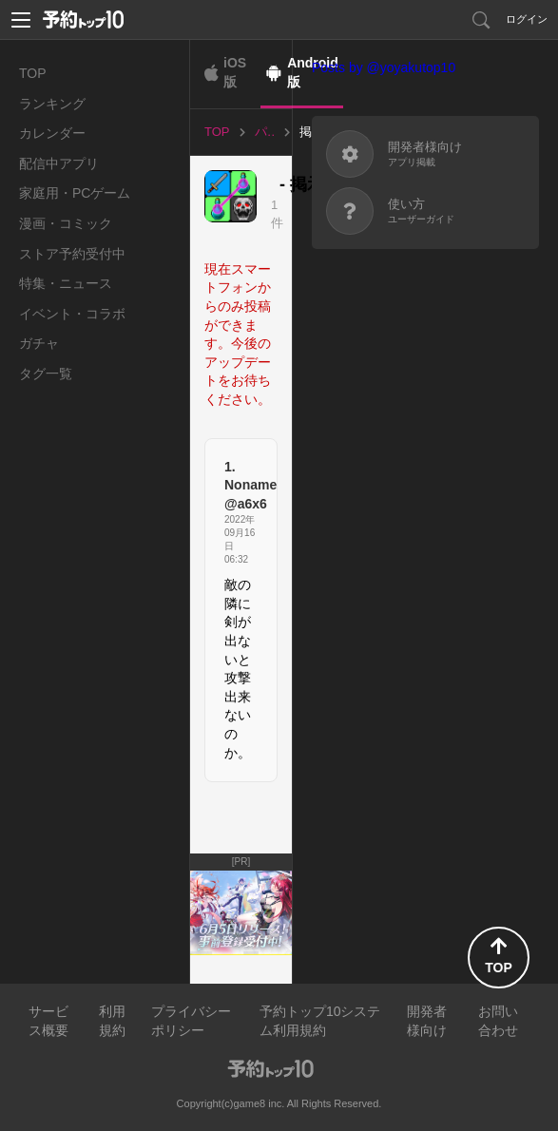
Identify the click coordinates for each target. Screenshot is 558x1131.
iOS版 (234, 72)
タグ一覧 (45, 373)
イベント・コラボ (72, 313)
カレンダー (52, 133)
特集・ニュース (65, 283)
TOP (33, 73)
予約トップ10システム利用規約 (320, 1021)
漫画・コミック (65, 223)
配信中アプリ (59, 163)
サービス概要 (48, 1021)
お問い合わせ (498, 1021)
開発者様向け (427, 1021)
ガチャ (39, 343)
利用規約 (112, 1021)
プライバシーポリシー (191, 1021)
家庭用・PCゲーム (74, 193)
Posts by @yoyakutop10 (383, 67)
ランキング (52, 103)
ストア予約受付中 (72, 253)
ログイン (527, 19)
